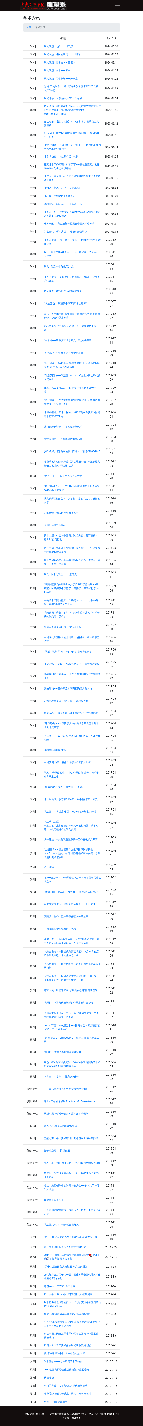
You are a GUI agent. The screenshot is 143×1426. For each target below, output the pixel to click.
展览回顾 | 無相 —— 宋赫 (57, 70)
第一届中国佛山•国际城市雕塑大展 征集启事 (68, 1294)
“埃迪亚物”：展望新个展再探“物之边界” (65, 303)
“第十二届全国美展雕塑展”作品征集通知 (66, 1266)
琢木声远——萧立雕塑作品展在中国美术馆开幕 (69, 223)
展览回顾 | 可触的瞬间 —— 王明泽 (62, 54)
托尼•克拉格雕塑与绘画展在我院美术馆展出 (67, 1314)
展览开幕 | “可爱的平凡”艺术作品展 (63, 98)
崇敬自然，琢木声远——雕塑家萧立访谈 (65, 231)
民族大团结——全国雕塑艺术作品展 (63, 439)
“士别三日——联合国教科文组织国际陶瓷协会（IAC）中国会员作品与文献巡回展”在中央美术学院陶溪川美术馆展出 (72, 853)
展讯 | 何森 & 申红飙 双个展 (59, 266)
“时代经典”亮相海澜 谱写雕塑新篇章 (63, 352)
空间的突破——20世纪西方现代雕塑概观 (65, 1385)
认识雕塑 (49, 1377)
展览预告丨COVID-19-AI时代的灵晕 (63, 291)
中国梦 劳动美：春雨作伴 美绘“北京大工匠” (67, 762)
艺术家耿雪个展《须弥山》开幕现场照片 (66, 700)
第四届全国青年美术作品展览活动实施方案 (67, 1345)
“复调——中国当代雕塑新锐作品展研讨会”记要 (69, 1002)
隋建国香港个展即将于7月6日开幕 (62, 626)
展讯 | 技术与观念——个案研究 (60, 574)
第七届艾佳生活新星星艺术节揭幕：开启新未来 (70, 904)
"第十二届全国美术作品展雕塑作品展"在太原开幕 (70, 1236)
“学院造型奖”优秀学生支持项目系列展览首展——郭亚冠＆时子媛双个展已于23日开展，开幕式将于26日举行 (71, 588)
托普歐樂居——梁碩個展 (57, 1150)
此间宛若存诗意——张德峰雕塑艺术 (63, 426)
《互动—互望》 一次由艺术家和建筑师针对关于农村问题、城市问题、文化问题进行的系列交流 (71, 825)
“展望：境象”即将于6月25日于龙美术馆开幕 (68, 651)
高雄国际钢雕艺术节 (55, 750)
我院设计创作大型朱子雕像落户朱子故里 (66, 916)
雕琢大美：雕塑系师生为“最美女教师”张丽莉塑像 (70, 990)
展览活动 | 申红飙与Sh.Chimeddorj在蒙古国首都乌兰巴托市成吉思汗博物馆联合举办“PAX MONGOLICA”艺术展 (72, 110)
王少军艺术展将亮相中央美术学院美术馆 (66, 1089)
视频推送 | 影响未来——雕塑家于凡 (62, 203)
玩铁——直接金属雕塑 (55, 1401)
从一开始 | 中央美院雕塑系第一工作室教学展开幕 (70, 839)
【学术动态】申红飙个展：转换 (61, 156)
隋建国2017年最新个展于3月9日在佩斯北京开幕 (70, 811)
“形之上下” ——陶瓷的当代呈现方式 (63, 476)
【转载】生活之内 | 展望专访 (59, 196)
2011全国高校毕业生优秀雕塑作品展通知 (66, 1369)
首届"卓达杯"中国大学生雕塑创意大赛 (64, 1353)
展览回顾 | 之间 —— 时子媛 (58, 46)
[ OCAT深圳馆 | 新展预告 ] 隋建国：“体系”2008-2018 (72, 451)
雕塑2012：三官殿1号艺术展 (59, 1286)
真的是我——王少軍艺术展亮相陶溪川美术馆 (68, 688)
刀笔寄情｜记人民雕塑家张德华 (61, 512)
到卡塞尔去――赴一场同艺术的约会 (63, 1361)
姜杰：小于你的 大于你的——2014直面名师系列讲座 (72, 1163)
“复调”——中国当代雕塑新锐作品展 (62, 1052)
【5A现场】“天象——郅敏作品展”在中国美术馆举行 (71, 663)
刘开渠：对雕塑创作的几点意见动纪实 (65, 1246)
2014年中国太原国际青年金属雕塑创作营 (66, 1254)
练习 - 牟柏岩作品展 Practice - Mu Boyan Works (69, 1101)
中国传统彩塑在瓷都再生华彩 (60, 928)
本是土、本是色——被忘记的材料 (62, 1076)
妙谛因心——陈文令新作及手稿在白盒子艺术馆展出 (71, 713)
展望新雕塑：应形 (54, 1199)
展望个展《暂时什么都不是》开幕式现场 (66, 1113)
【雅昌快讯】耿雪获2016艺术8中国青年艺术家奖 (71, 799)
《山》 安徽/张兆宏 (54, 525)
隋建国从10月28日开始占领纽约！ (62, 1224)
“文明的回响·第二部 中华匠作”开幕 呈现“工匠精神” (71, 891)
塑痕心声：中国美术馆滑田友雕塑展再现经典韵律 (71, 1138)
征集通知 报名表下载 (59, 1258)
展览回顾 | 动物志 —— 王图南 (59, 62)
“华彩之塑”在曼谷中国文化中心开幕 (63, 787)
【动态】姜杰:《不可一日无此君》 (62, 187)
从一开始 (49, 867)
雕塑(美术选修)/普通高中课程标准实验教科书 (68, 1393)
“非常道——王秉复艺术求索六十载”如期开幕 (67, 340)
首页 (28, 27)
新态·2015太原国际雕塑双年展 (60, 1126)
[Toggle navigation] (117, 5)
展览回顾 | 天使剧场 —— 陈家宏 (61, 78)
